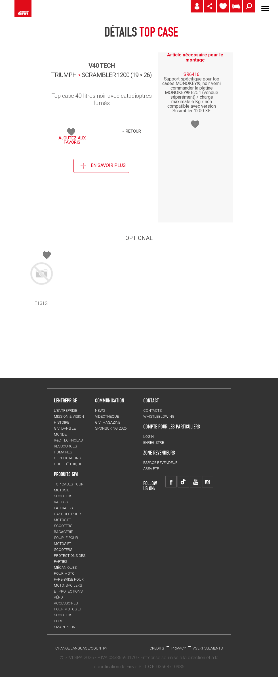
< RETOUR (131, 131)
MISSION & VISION (69, 416)
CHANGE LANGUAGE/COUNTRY (81, 648)
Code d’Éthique (68, 464)
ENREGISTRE (153, 442)
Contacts (152, 410)
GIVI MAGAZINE (107, 422)
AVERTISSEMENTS (208, 648)
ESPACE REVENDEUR (160, 462)
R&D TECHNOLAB (68, 440)
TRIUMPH (64, 74)
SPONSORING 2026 (111, 428)
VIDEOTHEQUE (107, 416)
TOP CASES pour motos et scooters (68, 490)
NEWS (100, 410)
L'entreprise (65, 410)
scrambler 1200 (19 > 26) (117, 74)
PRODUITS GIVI (66, 474)
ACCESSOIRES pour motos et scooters (68, 609)
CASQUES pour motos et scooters (67, 520)
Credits (156, 648)
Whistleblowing (158, 416)
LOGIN (148, 436)
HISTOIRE (61, 422)
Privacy (178, 648)
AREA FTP (151, 468)
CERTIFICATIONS (67, 458)
